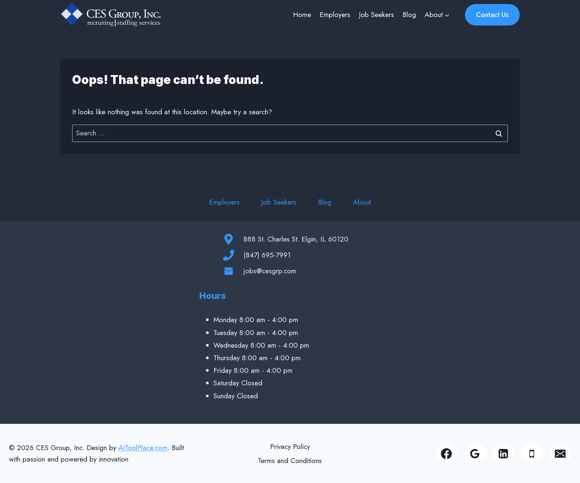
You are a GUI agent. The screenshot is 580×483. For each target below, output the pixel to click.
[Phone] (532, 454)
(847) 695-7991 (267, 255)
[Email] (560, 454)
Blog (409, 15)
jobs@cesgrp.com (269, 271)
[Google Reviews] (475, 454)
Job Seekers (376, 15)
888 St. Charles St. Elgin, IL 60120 (295, 239)
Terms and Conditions (290, 461)
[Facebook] (447, 454)
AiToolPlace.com (143, 448)
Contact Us (492, 15)
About (362, 202)
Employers (335, 15)
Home (302, 15)
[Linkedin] (503, 454)
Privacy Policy (290, 447)
